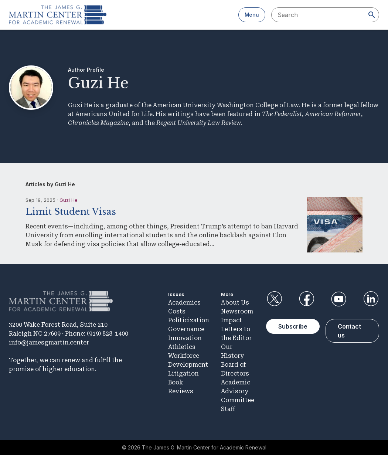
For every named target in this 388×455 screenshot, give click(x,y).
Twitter (274, 299)
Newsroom (237, 311)
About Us (235, 302)
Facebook (307, 299)
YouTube (339, 299)
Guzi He (68, 200)
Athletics (181, 346)
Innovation (185, 338)
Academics (184, 302)
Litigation (183, 373)
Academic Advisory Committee (237, 391)
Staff (228, 408)
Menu (252, 14)
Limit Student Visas (70, 211)
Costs (177, 311)
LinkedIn (371, 299)
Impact (231, 320)
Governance (186, 329)
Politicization (188, 320)
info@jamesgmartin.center (49, 342)
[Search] (371, 14)
